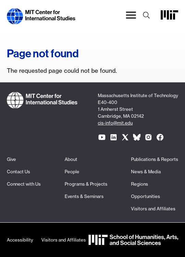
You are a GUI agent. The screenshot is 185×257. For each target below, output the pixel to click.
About (71, 159)
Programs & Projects (86, 184)
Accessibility (20, 240)
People (72, 171)
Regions (139, 184)
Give (11, 159)
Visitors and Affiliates (153, 208)
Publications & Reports (154, 159)
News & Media (146, 171)
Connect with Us (24, 184)
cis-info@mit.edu (115, 123)
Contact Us (18, 171)
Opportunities (145, 196)
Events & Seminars (84, 196)
